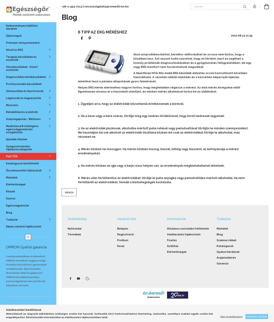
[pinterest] (90, 38)
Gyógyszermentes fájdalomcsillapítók (19, 148)
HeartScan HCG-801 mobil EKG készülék (164, 73)
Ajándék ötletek (16, 139)
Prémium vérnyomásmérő (23, 42)
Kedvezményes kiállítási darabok (22, 27)
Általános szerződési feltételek (188, 228)
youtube (78, 279)
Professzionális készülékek (24, 83)
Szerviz (10, 198)
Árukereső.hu (153, 297)
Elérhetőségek (16, 184)
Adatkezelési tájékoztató (184, 234)
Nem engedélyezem (231, 316)
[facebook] (82, 38)
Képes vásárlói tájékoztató (23, 226)
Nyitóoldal (74, 228)
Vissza (69, 192)
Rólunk (10, 191)
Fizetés (172, 240)
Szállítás (172, 245)
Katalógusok (225, 245)
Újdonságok (14, 35)
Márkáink (222, 228)
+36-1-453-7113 (72, 6)
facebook (71, 279)
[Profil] (255, 6)
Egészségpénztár (17, 205)
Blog (9, 212)
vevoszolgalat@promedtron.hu (106, 6)
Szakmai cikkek (226, 240)
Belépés (122, 228)
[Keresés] (220, 6)
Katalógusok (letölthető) (22, 163)
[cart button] (264, 6)
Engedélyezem (257, 316)
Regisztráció (125, 234)
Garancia (222, 263)
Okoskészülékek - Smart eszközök (22, 68)
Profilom (122, 240)
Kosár (121, 245)
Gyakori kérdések (228, 251)
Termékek (74, 234)
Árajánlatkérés (226, 257)
